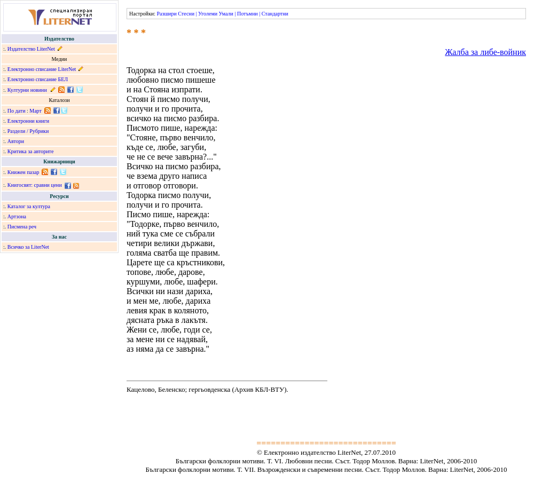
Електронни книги (28, 121)
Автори (15, 141)
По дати (16, 111)
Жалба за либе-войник (485, 52)
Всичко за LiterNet (28, 247)
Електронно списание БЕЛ (37, 79)
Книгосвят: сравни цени (34, 185)
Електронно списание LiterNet (41, 69)
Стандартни (275, 14)
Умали (226, 14)
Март (35, 111)
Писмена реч (21, 227)
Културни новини (27, 90)
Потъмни (247, 14)
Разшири (166, 14)
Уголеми (207, 14)
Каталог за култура (28, 206)
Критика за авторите (30, 151)
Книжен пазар (23, 172)
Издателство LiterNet (31, 49)
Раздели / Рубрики (28, 131)
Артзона (16, 216)
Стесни (186, 14)
